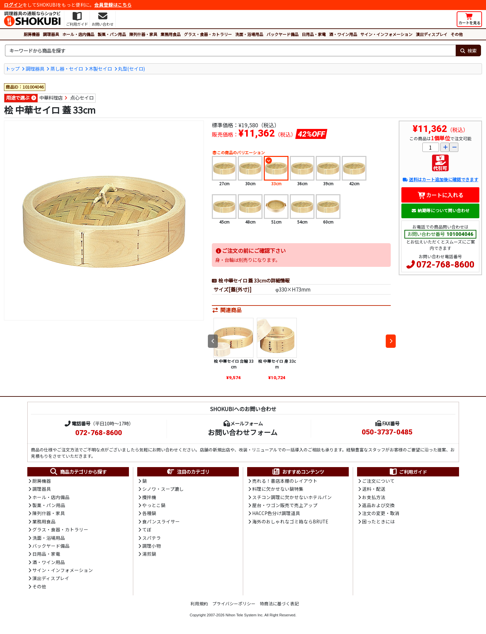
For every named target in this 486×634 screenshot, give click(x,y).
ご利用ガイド (408, 471)
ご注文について (378, 480)
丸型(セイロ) (131, 68)
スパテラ (151, 537)
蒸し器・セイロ (66, 68)
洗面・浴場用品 (249, 34)
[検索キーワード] (230, 51)
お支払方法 (373, 497)
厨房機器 (32, 34)
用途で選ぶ (17, 97)
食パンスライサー (161, 521)
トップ (13, 68)
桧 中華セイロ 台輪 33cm (233, 364)
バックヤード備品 (282, 34)
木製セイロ (100, 68)
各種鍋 (149, 513)
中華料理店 (51, 97)
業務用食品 (171, 34)
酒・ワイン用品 (343, 34)
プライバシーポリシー (233, 603)
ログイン (13, 4)
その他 (457, 34)
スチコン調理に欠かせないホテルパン (292, 497)
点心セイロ (82, 97)
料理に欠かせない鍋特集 (277, 488)
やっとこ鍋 (154, 505)
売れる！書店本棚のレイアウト (284, 480)
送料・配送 (373, 488)
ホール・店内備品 (78, 34)
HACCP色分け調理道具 (276, 513)
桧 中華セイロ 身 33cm (277, 364)
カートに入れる (440, 195)
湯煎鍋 (149, 553)
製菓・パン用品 (112, 34)
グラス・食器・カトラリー (208, 34)
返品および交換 (378, 505)
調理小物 (151, 545)
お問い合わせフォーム (242, 432)
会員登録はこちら (113, 4)
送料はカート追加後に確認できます (440, 179)
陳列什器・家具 (143, 34)
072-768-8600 (445, 265)
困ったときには (378, 521)
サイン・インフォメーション (386, 34)
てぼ (147, 529)
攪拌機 (149, 497)
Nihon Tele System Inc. (244, 615)
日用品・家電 (314, 34)
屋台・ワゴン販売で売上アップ (284, 505)
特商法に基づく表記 (279, 603)
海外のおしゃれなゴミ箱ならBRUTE (290, 521)
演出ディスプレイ (431, 34)
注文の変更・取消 (380, 513)
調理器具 (51, 34)
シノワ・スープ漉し (163, 488)
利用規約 (199, 603)
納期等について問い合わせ (440, 210)
